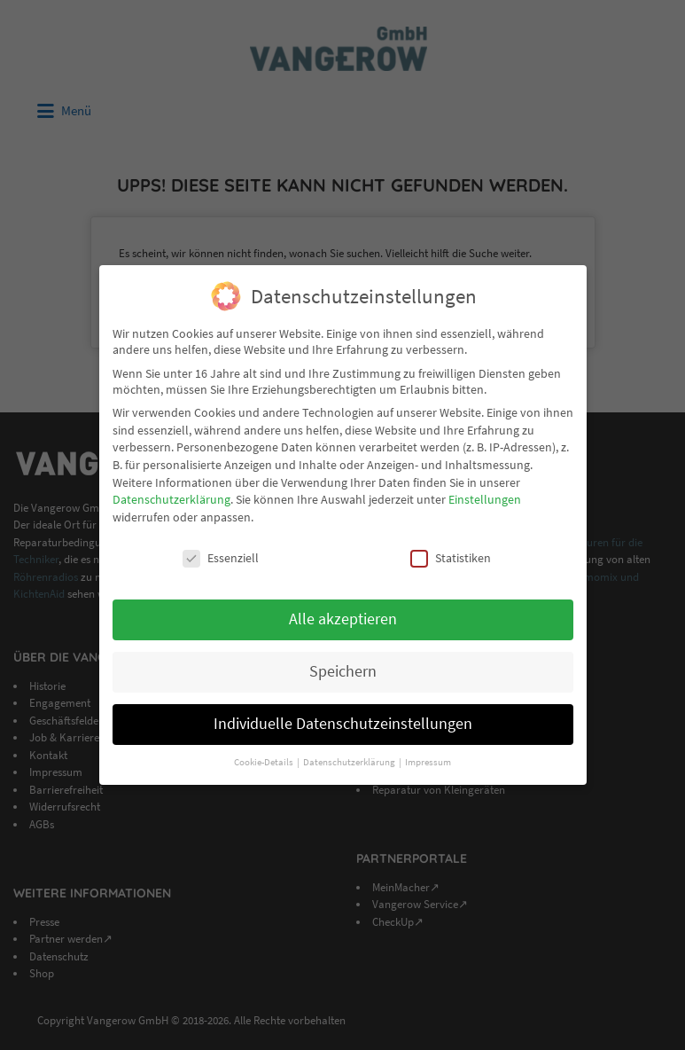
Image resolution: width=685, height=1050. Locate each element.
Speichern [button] (343, 671)
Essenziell (221, 558)
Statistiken (450, 558)
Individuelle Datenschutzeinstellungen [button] (343, 723)
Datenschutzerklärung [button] (350, 762)
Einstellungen (484, 499)
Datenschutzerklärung (171, 499)
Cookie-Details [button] (264, 762)
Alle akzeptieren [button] (343, 619)
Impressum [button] (428, 762)
